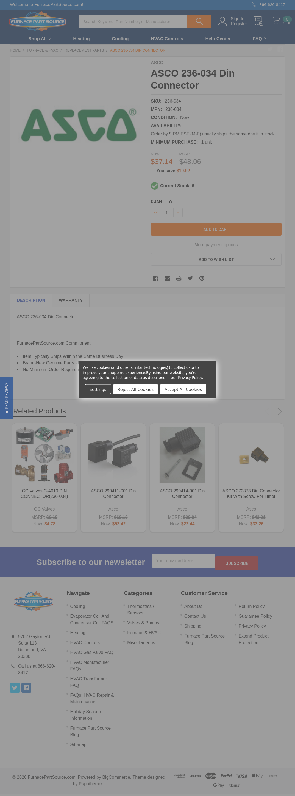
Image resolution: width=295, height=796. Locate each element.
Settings (98, 389)
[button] (6, 398)
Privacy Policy (190, 377)
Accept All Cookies (183, 389)
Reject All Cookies (136, 389)
